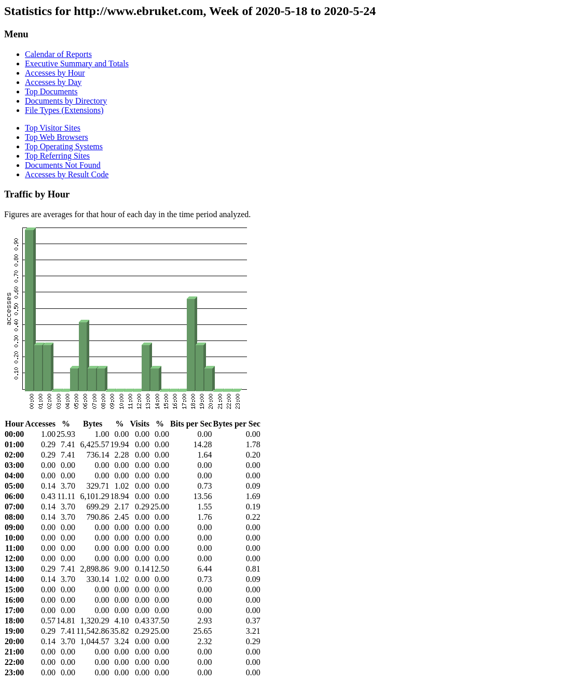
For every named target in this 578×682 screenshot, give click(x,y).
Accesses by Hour (55, 72)
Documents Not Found (63, 165)
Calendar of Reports (58, 54)
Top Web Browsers (56, 137)
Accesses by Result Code (66, 174)
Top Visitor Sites (52, 127)
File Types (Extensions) (64, 110)
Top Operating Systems (64, 146)
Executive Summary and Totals (77, 63)
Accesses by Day (53, 82)
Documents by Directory (66, 100)
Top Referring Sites (57, 155)
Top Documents (51, 91)
